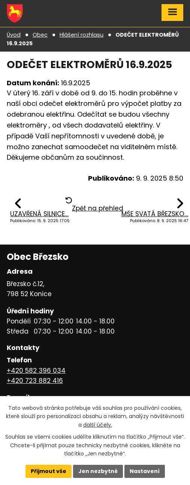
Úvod (14, 35)
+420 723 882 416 (35, 380)
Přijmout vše (48, 471)
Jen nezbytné (98, 471)
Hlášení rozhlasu (81, 35)
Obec (40, 35)
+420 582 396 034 (36, 370)
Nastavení (145, 471)
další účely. (97, 424)
